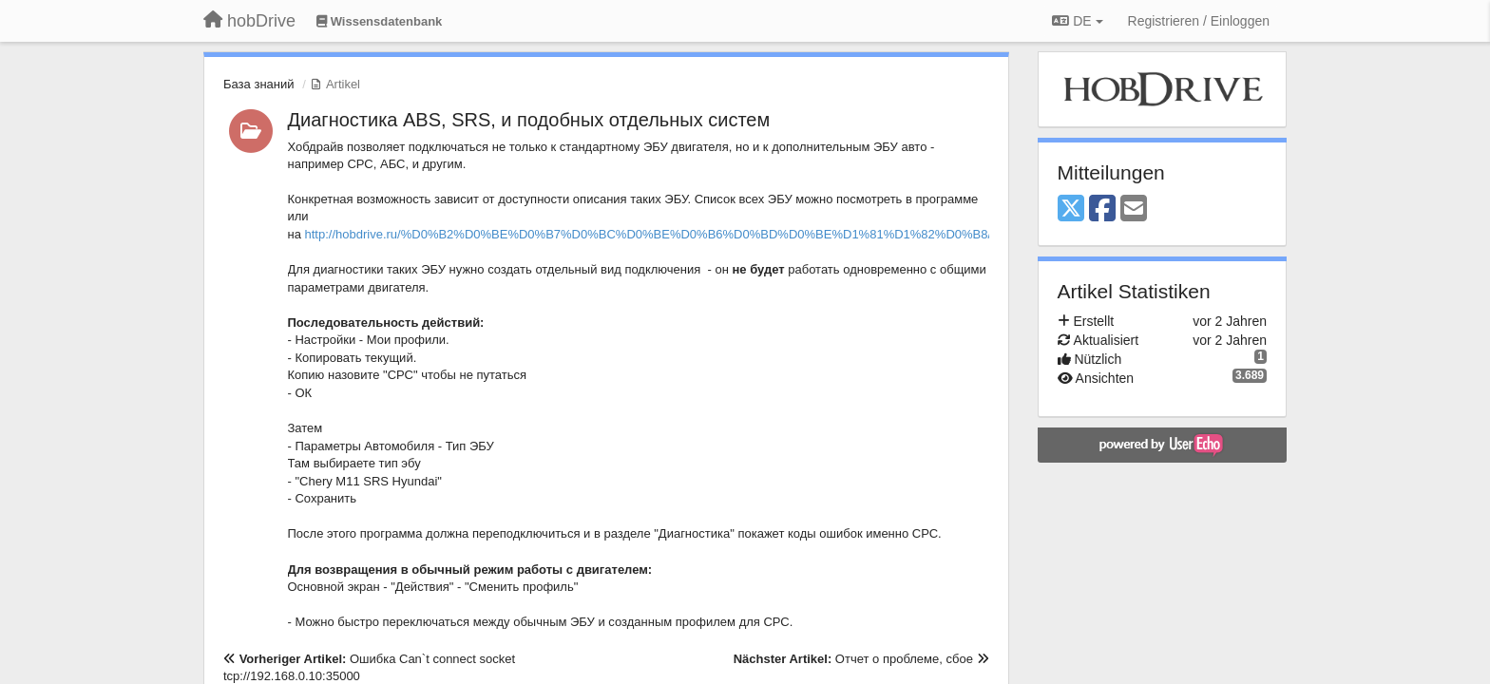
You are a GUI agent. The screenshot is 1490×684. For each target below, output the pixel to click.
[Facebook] (1102, 209)
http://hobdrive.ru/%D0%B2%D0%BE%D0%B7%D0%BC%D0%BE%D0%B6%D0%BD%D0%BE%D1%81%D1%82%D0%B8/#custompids (683, 234)
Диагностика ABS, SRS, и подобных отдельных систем (529, 119)
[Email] (1133, 209)
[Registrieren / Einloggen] (1198, 21)
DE (1077, 20)
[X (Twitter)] (1071, 209)
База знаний (259, 84)
